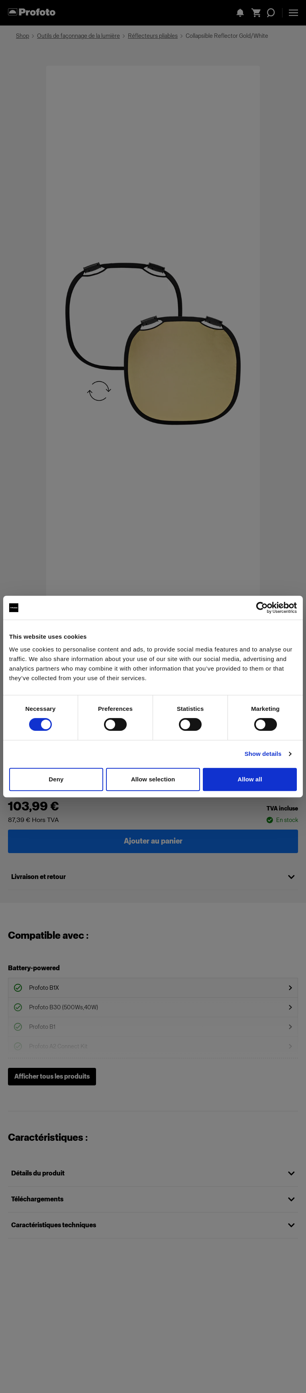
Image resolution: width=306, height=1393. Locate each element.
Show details (263, 753)
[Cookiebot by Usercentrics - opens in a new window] (262, 608)
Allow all (249, 779)
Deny (56, 779)
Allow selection (153, 779)
